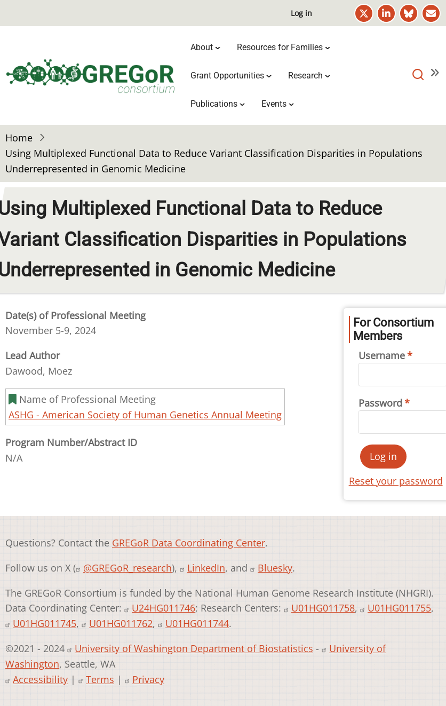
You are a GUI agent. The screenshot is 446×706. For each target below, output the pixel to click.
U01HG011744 (197, 623)
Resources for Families (280, 47)
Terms (100, 679)
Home (19, 137)
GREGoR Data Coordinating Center (188, 542)
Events (273, 104)
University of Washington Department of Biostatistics (194, 648)
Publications (213, 104)
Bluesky (275, 567)
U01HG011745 (44, 623)
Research (305, 75)
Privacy (148, 679)
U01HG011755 (399, 607)
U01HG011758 (323, 607)
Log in (301, 13)
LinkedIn (206, 567)
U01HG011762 (121, 623)
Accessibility (40, 679)
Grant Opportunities (227, 75)
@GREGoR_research (127, 567)
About (201, 47)
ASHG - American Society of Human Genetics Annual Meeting (145, 414)
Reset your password (396, 480)
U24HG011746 (163, 607)
